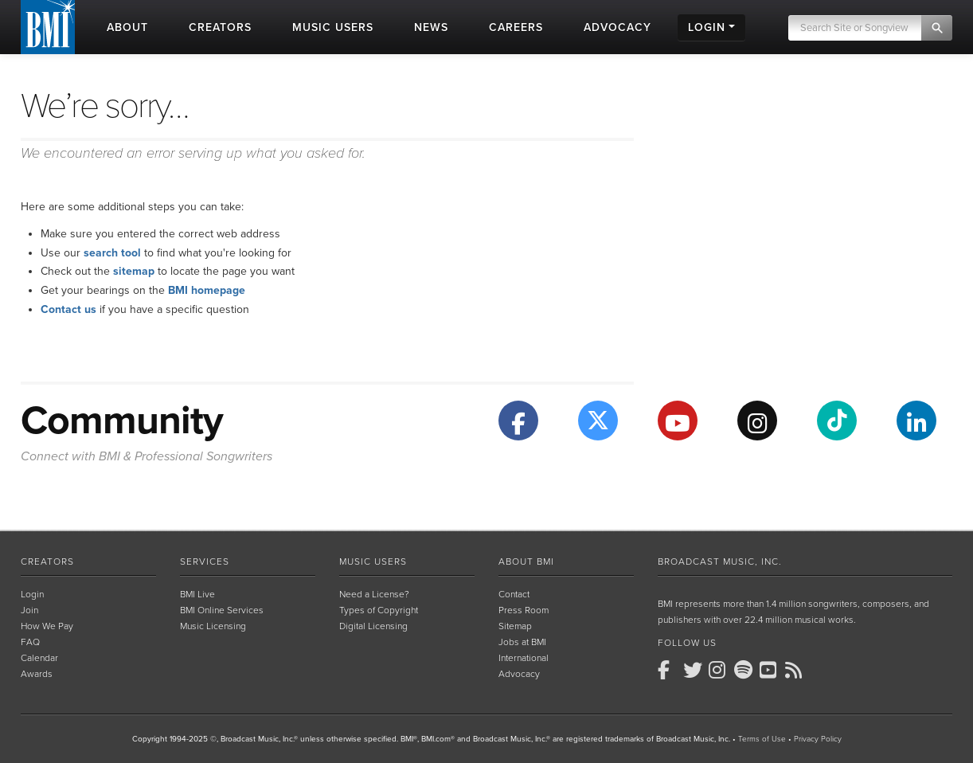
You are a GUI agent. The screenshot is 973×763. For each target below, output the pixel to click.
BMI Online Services (222, 610)
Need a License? (374, 594)
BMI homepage (206, 290)
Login (32, 594)
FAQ (30, 642)
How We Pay (47, 626)
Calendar (39, 657)
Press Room (523, 610)
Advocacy (519, 673)
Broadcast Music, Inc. (720, 561)
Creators (47, 561)
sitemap (133, 271)
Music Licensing (213, 626)
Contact (513, 594)
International (523, 657)
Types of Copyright (378, 610)
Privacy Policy (818, 739)
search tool (112, 253)
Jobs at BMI (522, 642)
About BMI (526, 561)
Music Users (373, 561)
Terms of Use (762, 739)
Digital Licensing (373, 626)
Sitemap (515, 626)
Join (29, 610)
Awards (37, 673)
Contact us (68, 309)
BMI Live (197, 594)
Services (204, 561)
